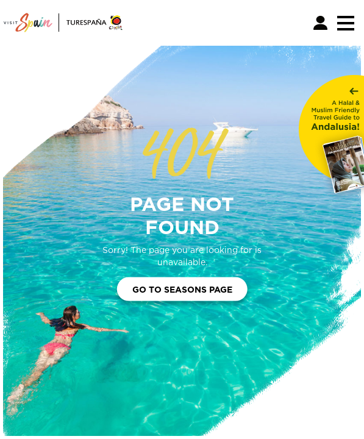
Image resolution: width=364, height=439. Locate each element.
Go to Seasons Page (182, 288)
